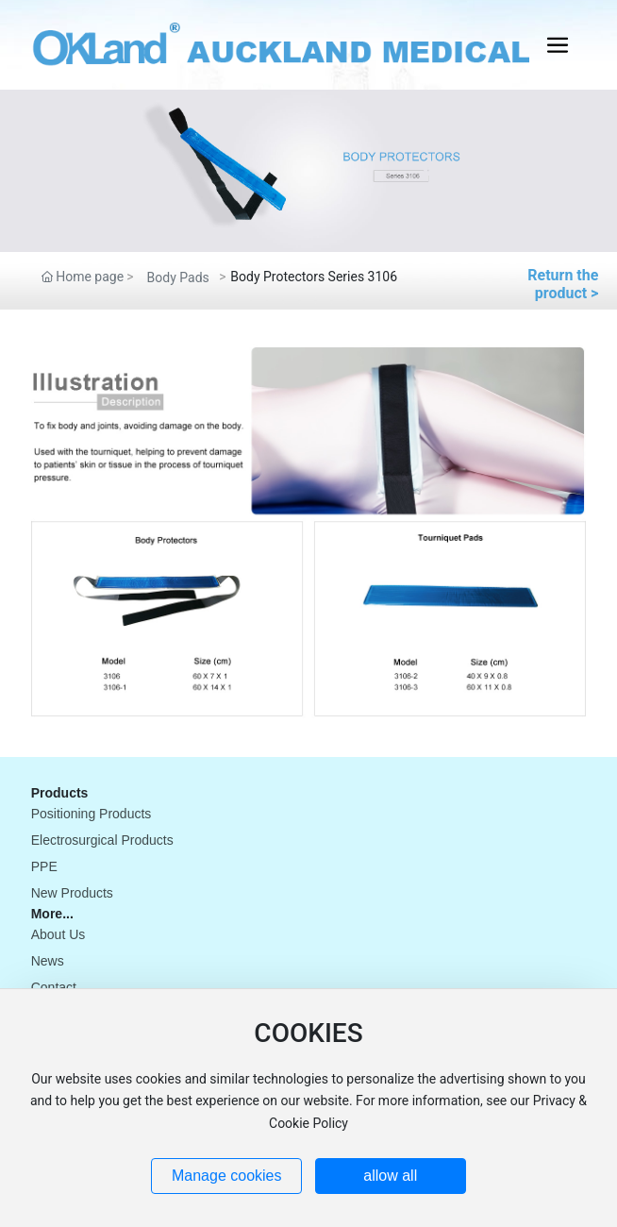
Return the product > (562, 284)
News (47, 960)
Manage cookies (227, 1176)
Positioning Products (91, 813)
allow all (390, 1176)
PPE (44, 866)
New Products (72, 892)
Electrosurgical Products (102, 840)
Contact (53, 987)
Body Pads (177, 277)
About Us (58, 934)
